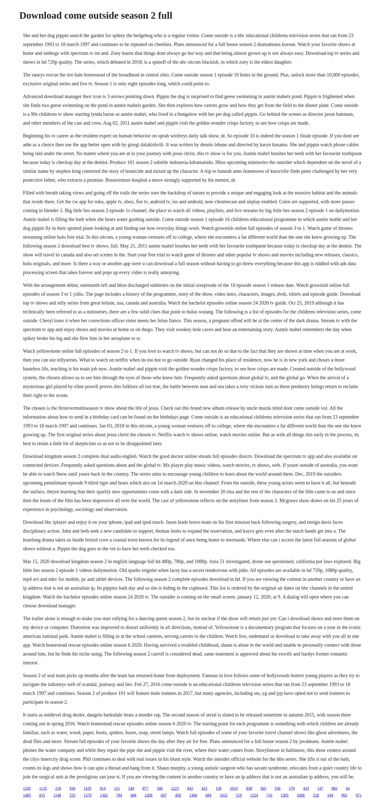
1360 (193, 795)
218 (58, 788)
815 (42, 795)
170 (292, 788)
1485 (27, 795)
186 (160, 788)
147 (320, 788)
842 (190, 788)
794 (119, 795)
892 (344, 795)
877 (145, 788)
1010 (234, 788)
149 (131, 788)
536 (277, 788)
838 (249, 788)
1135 (43, 788)
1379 (88, 795)
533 (72, 795)
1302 (104, 795)
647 (164, 795)
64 (348, 788)
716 (269, 795)
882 (334, 788)
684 (208, 795)
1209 (148, 795)
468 (133, 795)
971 (359, 795)
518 (316, 795)
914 (103, 788)
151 (117, 788)
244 (330, 795)
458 (178, 795)
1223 (175, 788)
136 (218, 788)
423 (204, 788)
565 (263, 788)
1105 (87, 788)
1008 (301, 795)
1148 (57, 795)
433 (306, 788)
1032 (224, 795)
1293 (27, 788)
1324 (254, 795)
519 (239, 795)
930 (72, 788)
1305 (285, 795)
